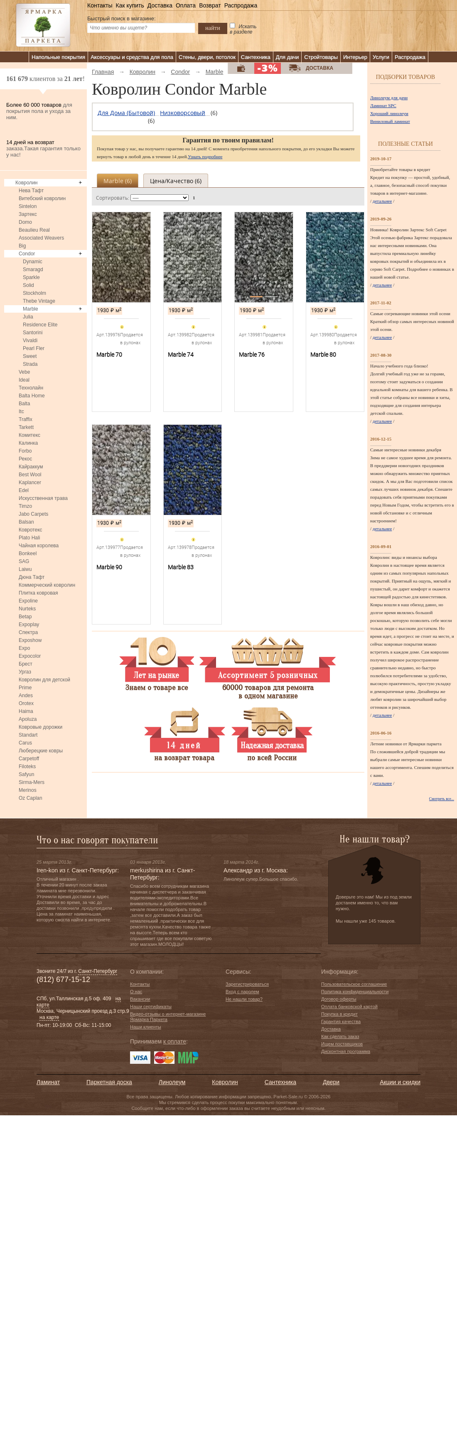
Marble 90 (109, 567)
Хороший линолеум (389, 113)
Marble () (117, 181)
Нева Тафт (31, 190)
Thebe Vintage (39, 301)
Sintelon (28, 206)
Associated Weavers (41, 238)
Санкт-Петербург (97, 971)
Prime (25, 688)
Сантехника (255, 57)
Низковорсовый (182, 113)
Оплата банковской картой (349, 1006)
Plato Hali (29, 538)
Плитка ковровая (38, 593)
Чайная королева (39, 546)
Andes (26, 695)
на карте (49, 1017)
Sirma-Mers (31, 782)
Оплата (186, 5)
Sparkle (31, 277)
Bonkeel (28, 553)
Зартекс (28, 214)
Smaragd (33, 269)
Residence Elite (40, 325)
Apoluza (28, 719)
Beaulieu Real (34, 230)
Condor (27, 254)
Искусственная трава (43, 498)
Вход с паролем (242, 991)
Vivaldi (30, 340)
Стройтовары (321, 57)
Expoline (28, 601)
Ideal (24, 380)
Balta (24, 404)
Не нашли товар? (244, 999)
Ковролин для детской (44, 680)
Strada (30, 364)
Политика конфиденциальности (354, 991)
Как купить (129, 5)
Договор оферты (338, 999)
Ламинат (48, 1082)
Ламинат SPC (383, 105)
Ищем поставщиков (342, 1043)
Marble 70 (109, 354)
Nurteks (27, 609)
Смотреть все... (441, 799)
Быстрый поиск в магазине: (121, 18)
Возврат (210, 5)
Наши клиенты (145, 1026)
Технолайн (31, 388)
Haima (26, 711)
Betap (25, 617)
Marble (30, 309)
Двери (331, 1082)
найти (212, 27)
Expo (24, 648)
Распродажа (241, 5)
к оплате (174, 1041)
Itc (21, 411)
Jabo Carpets (33, 514)
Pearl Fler (33, 348)
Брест (25, 664)
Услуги (381, 57)
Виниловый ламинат (390, 121)
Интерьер (355, 57)
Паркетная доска (109, 1082)
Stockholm (34, 293)
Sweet (30, 356)
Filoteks (27, 766)
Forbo (25, 451)
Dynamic (32, 262)
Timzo (25, 506)
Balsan (26, 522)
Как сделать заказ (340, 1036)
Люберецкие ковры (41, 751)
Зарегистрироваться (247, 984)
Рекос (25, 459)
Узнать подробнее (205, 156)
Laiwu (25, 569)
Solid (28, 285)
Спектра (28, 632)
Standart (28, 735)
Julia (28, 317)
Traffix (25, 419)
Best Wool (30, 475)
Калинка (28, 443)
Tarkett (26, 427)
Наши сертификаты (151, 1006)
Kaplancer (30, 482)
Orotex (26, 703)
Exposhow (30, 640)
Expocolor (30, 656)
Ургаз (25, 672)
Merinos (28, 790)
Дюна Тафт (31, 577)
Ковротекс (30, 530)
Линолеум (172, 1082)
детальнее (382, 200)
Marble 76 (252, 354)
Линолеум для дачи (389, 97)
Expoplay (29, 624)
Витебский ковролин (42, 198)
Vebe (24, 372)
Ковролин (26, 183)
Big (22, 246)
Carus (25, 743)
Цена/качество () (175, 181)
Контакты (99, 5)
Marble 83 (181, 567)
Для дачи (287, 57)
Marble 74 (181, 354)
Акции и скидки (400, 1082)
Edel (24, 490)
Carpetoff (29, 759)
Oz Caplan (30, 798)
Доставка (159, 5)
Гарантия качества (341, 1021)
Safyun (26, 774)
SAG (24, 561)
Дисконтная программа (345, 1051)
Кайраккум (31, 467)
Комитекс (29, 435)
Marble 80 (323, 354)
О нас (136, 991)
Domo (25, 222)
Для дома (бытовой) (126, 113)
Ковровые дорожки (40, 727)
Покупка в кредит (339, 1014)
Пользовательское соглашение (354, 984)
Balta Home (32, 396)
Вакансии (140, 999)
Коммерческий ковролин (47, 585)
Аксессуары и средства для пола (132, 57)
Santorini (32, 333)
